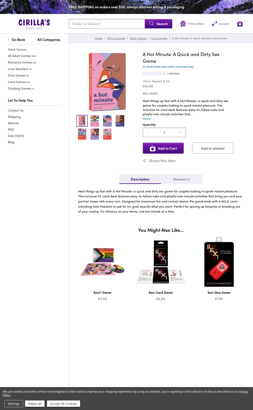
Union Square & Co (156, 81)
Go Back (16, 39)
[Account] (220, 24)
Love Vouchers (19, 68)
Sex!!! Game (102, 292)
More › (147, 118)
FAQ (11, 129)
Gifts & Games (116, 38)
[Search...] (120, 23)
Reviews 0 (181, 179)
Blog (11, 142)
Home (98, 38)
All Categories (48, 39)
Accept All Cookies (63, 403)
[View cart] (240, 24)
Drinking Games (21, 88)
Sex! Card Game (161, 292)
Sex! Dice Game (219, 292)
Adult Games (138, 38)
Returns (13, 123)
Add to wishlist (213, 148)
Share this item (159, 160)
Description (140, 179)
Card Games (19, 82)
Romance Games (22, 62)
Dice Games (18, 75)
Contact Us (16, 110)
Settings (14, 403)
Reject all (35, 403)
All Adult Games (21, 55)
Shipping (14, 116)
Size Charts (16, 135)
